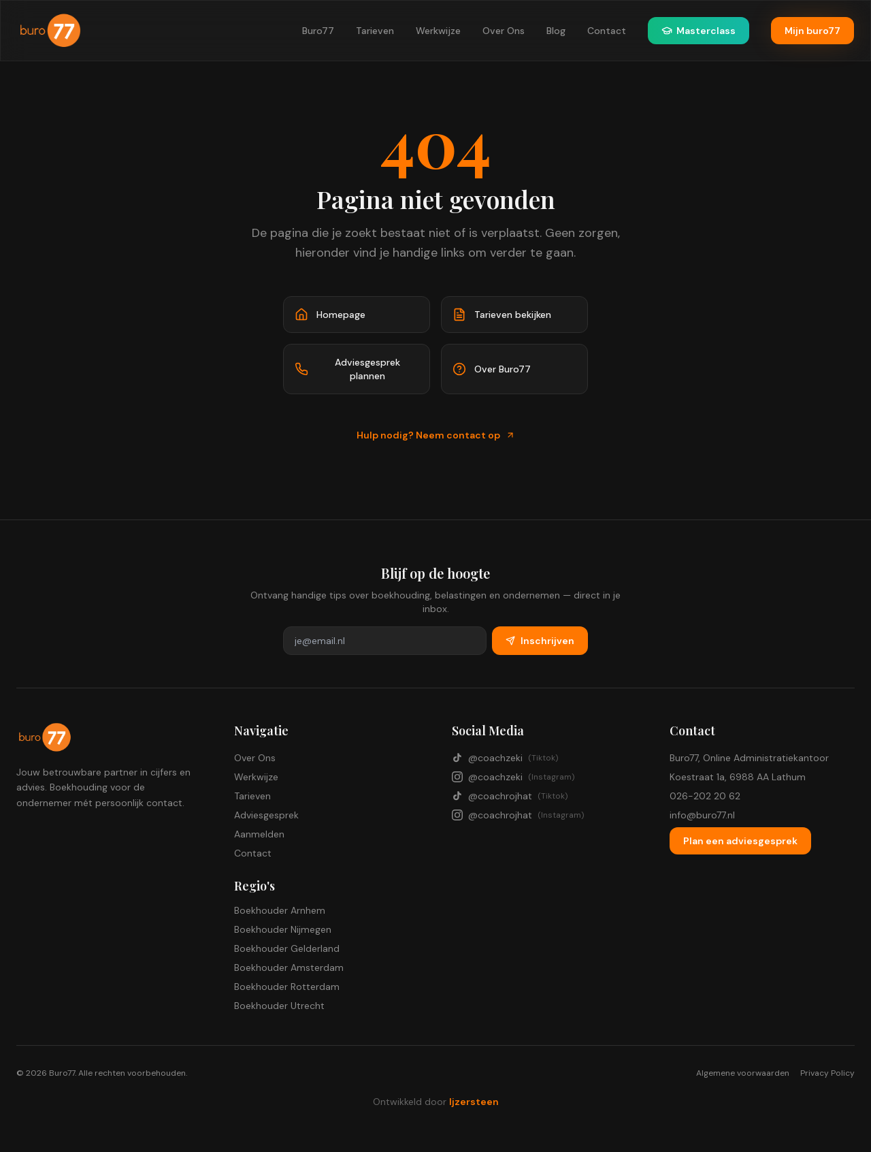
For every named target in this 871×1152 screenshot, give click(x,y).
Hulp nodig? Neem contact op (436, 435)
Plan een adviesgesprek (740, 841)
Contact (606, 31)
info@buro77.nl (702, 815)
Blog (555, 31)
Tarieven (375, 31)
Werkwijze (438, 31)
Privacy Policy (827, 1073)
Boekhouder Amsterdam (289, 967)
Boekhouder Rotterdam (287, 986)
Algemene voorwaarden (742, 1073)
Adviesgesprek (266, 815)
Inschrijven (540, 641)
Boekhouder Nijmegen (282, 929)
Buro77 (318, 31)
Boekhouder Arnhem (279, 910)
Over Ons (503, 31)
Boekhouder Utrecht (279, 1005)
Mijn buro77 (812, 31)
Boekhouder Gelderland (287, 948)
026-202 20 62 (705, 796)
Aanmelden (259, 834)
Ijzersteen (474, 1101)
